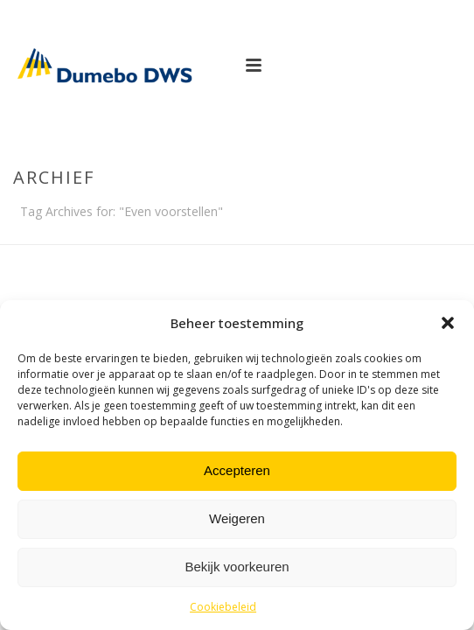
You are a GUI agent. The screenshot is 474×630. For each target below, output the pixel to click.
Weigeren (237, 518)
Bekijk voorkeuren (237, 566)
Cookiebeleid (223, 606)
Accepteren (237, 470)
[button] (448, 323)
